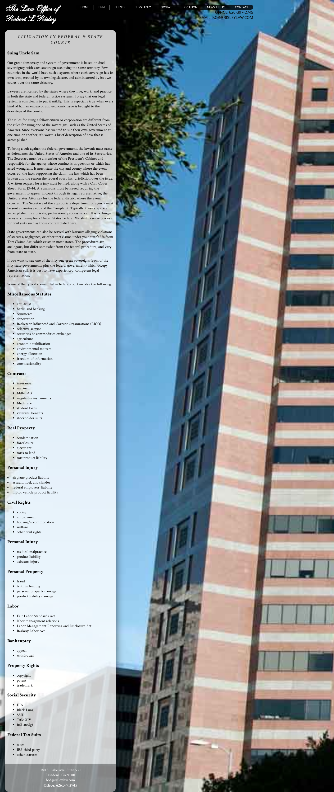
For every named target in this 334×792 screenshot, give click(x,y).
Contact (241, 7)
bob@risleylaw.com (60, 780)
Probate (167, 7)
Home (85, 7)
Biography (143, 7)
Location (190, 7)
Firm (102, 7)
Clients (119, 7)
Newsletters (216, 7)
